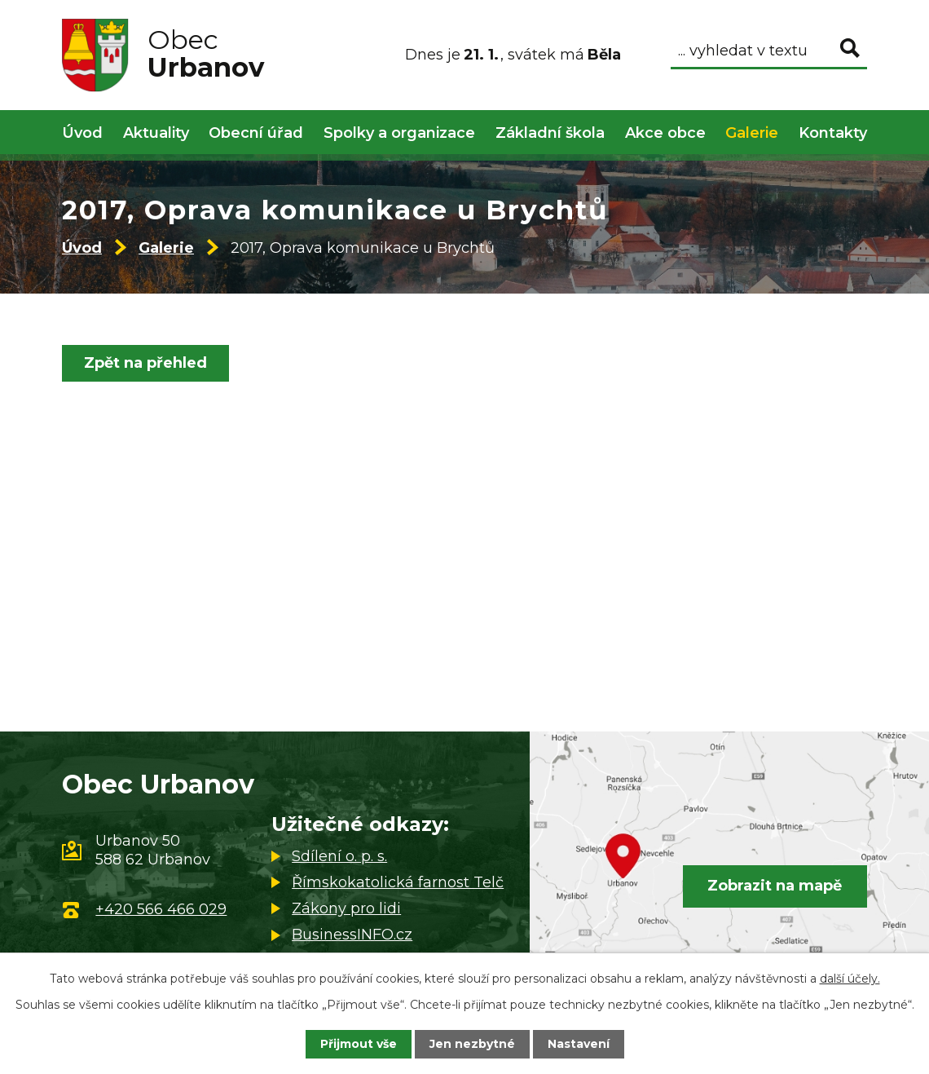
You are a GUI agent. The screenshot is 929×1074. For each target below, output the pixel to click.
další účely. (850, 978)
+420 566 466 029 (161, 909)
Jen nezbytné (472, 1043)
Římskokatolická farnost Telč (398, 882)
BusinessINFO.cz (352, 935)
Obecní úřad (256, 133)
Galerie (166, 248)
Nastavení (579, 1043)
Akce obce (665, 133)
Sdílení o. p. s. (339, 856)
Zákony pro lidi (346, 908)
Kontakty (833, 133)
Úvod (82, 248)
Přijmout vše (358, 1043)
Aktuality (156, 133)
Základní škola (550, 133)
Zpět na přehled (145, 363)
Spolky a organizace (399, 133)
